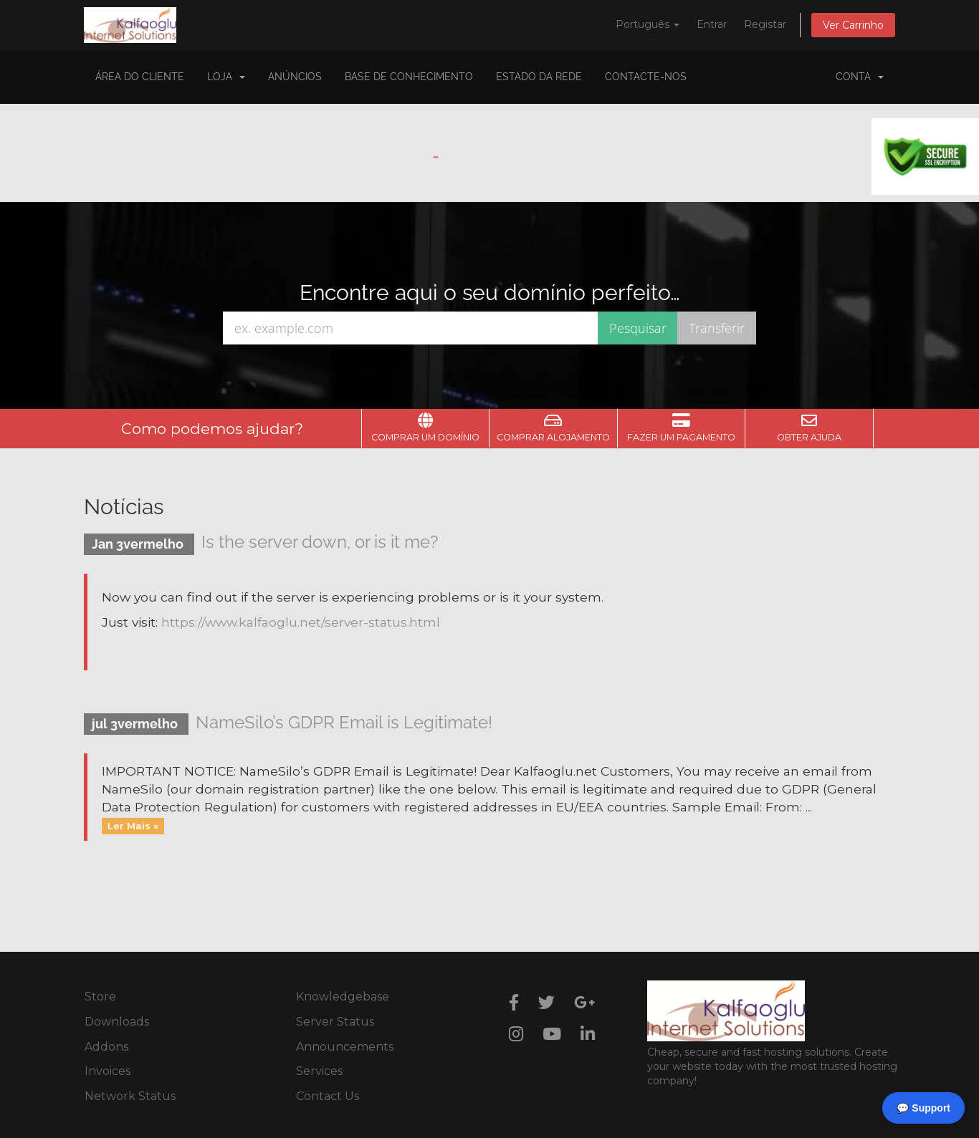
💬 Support (923, 1108)
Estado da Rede (539, 76)
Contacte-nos (646, 76)
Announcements (344, 1046)
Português (647, 24)
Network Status (130, 1096)
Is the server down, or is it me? (319, 541)
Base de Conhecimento (409, 76)
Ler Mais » (133, 825)
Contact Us (327, 1096)
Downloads (117, 1021)
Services (319, 1071)
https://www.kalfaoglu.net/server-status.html (300, 622)
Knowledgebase (342, 996)
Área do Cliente (139, 76)
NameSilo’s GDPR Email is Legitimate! (344, 722)
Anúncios (295, 76)
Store (100, 996)
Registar (765, 24)
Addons (106, 1046)
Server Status (335, 1021)
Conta (860, 76)
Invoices (107, 1071)
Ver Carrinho (853, 25)
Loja (226, 76)
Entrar (712, 24)
